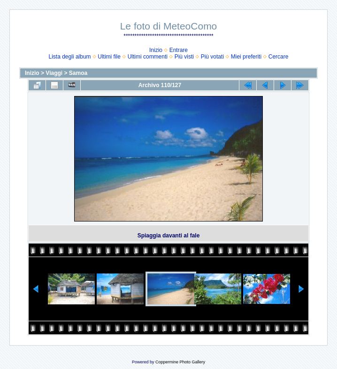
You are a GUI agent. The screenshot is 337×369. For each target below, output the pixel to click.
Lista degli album (70, 56)
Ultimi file (109, 56)
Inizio (155, 50)
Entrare (178, 50)
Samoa (78, 73)
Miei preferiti (246, 56)
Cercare (278, 56)
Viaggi (54, 73)
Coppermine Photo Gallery (180, 362)
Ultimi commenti (148, 56)
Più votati (212, 56)
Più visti (184, 56)
